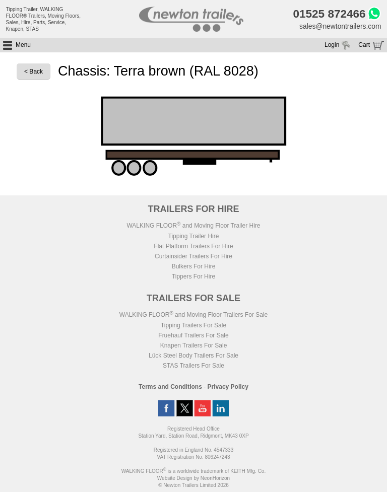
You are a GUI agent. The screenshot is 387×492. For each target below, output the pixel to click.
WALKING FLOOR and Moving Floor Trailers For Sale (193, 314)
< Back (33, 72)
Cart (364, 45)
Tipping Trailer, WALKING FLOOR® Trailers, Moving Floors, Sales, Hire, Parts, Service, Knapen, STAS (43, 19)
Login (332, 45)
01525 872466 (328, 14)
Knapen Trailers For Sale (193, 345)
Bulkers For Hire (194, 266)
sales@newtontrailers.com (339, 27)
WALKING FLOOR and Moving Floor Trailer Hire (193, 225)
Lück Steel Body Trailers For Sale (193, 355)
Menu (23, 45)
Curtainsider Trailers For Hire (193, 256)
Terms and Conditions (170, 386)
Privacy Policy (228, 386)
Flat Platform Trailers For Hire (193, 246)
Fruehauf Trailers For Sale (193, 335)
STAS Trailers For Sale (193, 365)
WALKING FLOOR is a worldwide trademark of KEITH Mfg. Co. (193, 471)
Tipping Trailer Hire (193, 236)
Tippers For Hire (193, 276)
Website (174, 478)
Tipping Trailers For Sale (193, 325)
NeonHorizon (215, 478)
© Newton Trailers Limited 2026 (193, 485)
